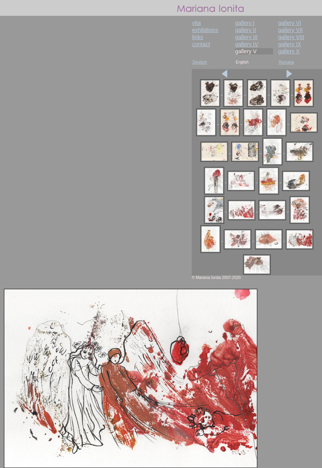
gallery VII (290, 30)
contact (201, 44)
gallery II (245, 30)
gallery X (289, 51)
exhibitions (205, 30)
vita (196, 23)
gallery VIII (291, 37)
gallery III (246, 37)
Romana (286, 62)
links (197, 37)
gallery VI (289, 23)
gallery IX (289, 44)
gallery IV (246, 44)
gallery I (245, 23)
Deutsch (200, 62)
